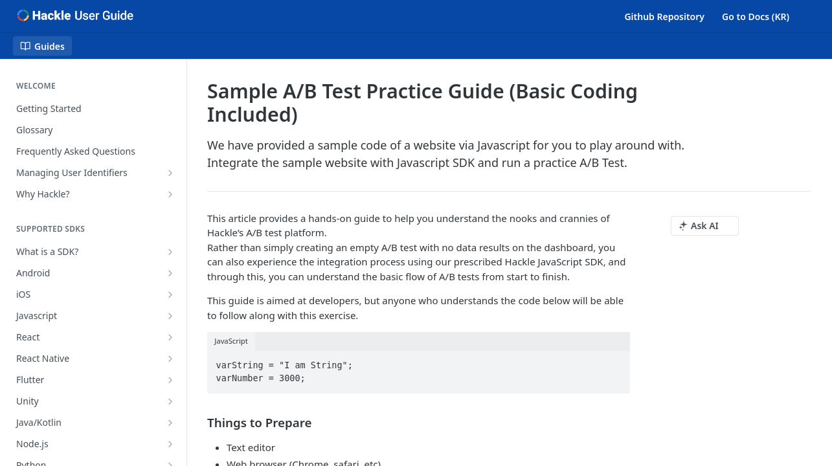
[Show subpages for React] (170, 337)
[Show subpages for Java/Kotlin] (170, 422)
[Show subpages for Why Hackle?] (170, 194)
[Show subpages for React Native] (170, 358)
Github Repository (664, 16)
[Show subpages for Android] (170, 273)
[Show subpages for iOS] (170, 294)
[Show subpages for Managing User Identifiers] (170, 173)
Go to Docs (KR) (755, 16)
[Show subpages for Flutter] (170, 380)
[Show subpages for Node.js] (170, 444)
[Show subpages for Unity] (170, 401)
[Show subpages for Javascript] (170, 316)
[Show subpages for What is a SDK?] (170, 252)
